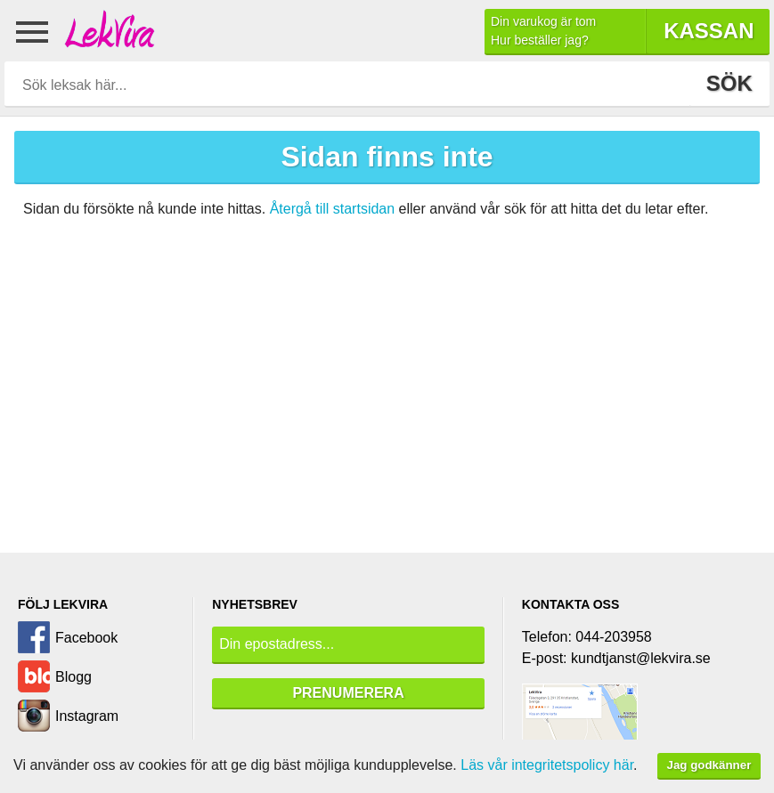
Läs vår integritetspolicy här (546, 765)
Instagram (86, 716)
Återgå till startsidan (332, 208)
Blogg (73, 676)
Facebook (86, 637)
